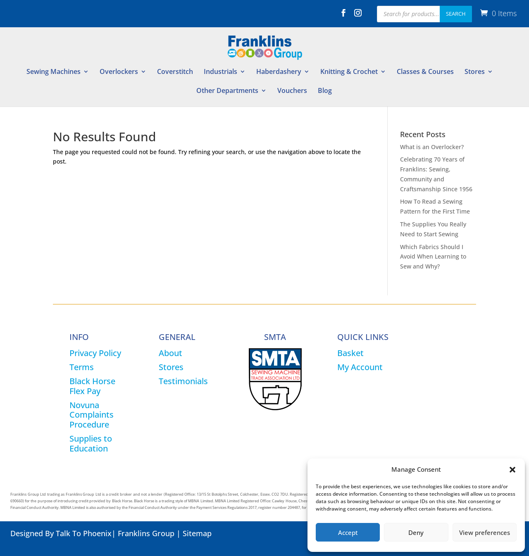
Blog (325, 91)
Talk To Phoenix (84, 533)
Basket (350, 353)
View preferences (484, 532)
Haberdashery (278, 72)
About (170, 353)
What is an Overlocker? (432, 147)
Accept (348, 532)
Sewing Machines (53, 72)
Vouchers (292, 91)
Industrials (220, 72)
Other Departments (227, 91)
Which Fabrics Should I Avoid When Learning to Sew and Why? (433, 257)
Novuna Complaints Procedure (91, 414)
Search (456, 13)
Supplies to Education (90, 443)
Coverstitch (175, 72)
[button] (512, 470)
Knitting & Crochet (349, 72)
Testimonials (183, 381)
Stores (475, 72)
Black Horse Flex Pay (92, 386)
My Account (360, 367)
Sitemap (197, 533)
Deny (416, 532)
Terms (81, 367)
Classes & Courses (425, 72)
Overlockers (119, 72)
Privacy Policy (95, 353)
